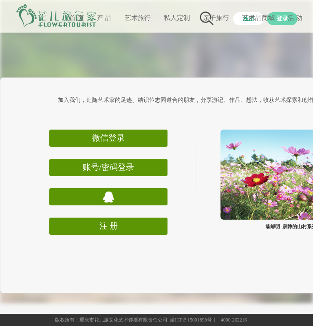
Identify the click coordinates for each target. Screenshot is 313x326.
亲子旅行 (216, 17)
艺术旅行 (138, 17)
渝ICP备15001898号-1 (193, 320)
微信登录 (108, 137)
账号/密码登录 (108, 167)
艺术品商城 (258, 17)
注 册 (108, 225)
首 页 (76, 17)
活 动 (295, 17)
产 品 (104, 17)
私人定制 (177, 17)
